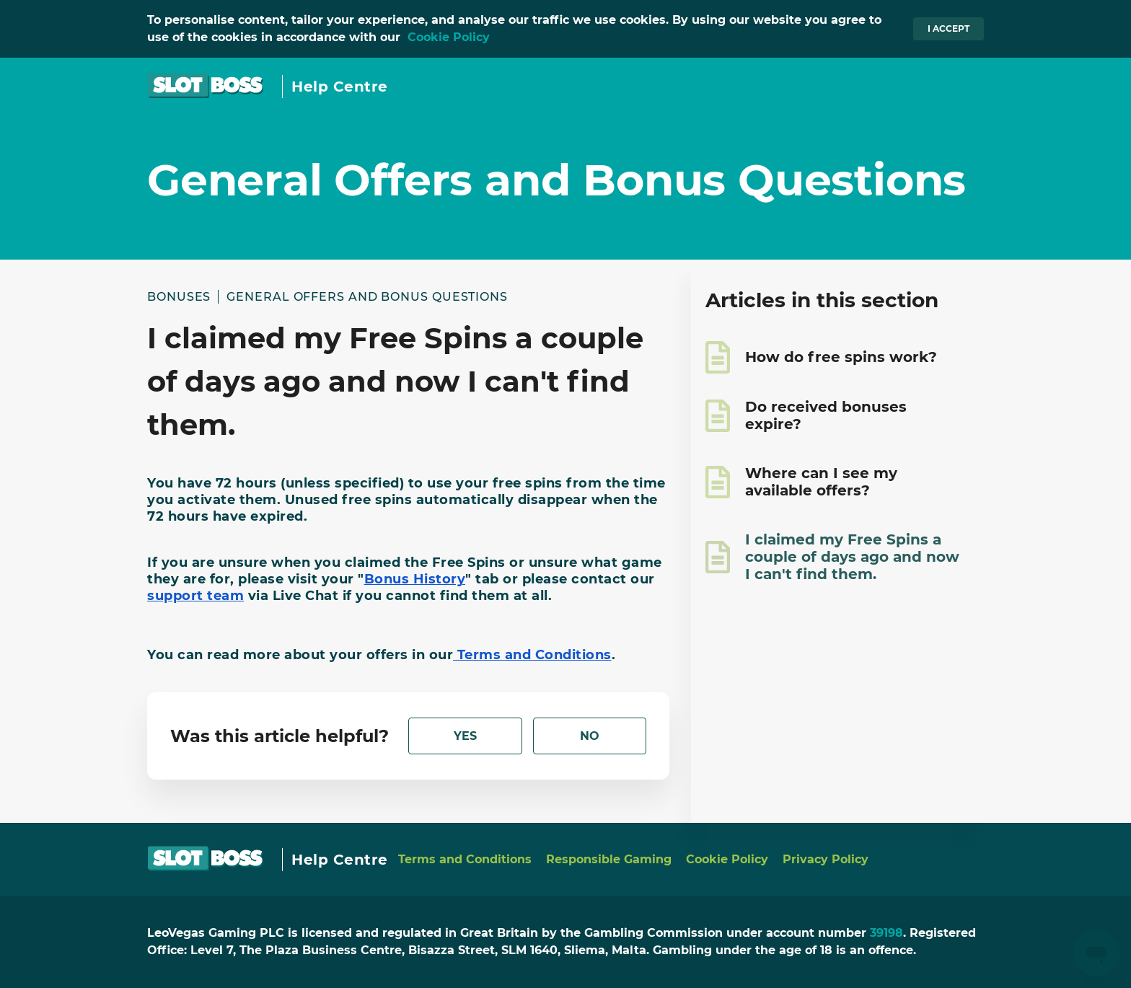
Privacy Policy (825, 859)
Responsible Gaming (609, 859)
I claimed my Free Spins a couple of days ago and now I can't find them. (852, 557)
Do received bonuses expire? (826, 415)
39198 (886, 933)
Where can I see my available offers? (821, 481)
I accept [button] (948, 28)
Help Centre (339, 86)
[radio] (465, 736)
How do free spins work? (841, 357)
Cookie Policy (449, 37)
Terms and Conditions (465, 859)
